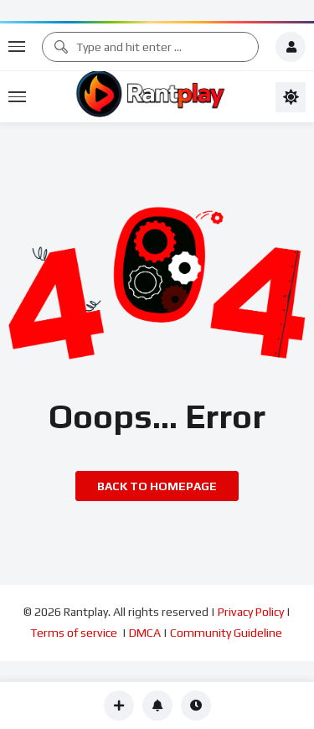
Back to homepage (157, 486)
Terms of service (75, 632)
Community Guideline (227, 632)
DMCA (145, 632)
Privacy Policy (251, 611)
